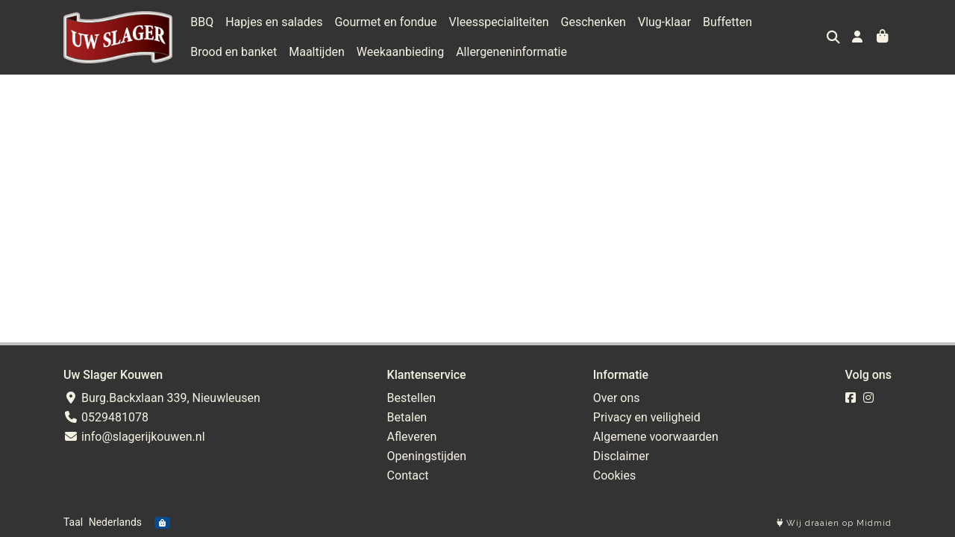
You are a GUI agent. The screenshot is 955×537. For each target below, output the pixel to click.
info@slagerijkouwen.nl (134, 437)
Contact (408, 475)
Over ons (616, 398)
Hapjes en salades (273, 22)
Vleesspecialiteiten (499, 22)
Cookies (614, 475)
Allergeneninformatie (511, 52)
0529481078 (105, 417)
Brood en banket (233, 52)
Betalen (407, 417)
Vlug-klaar (664, 22)
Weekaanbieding (400, 52)
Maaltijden (317, 52)
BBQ (201, 22)
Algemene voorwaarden (655, 437)
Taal (73, 522)
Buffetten (727, 22)
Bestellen (411, 398)
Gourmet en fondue (385, 22)
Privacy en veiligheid (647, 417)
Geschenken (593, 22)
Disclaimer (621, 456)
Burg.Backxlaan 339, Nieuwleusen (161, 398)
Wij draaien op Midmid (834, 523)
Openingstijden (427, 456)
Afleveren (412, 437)
